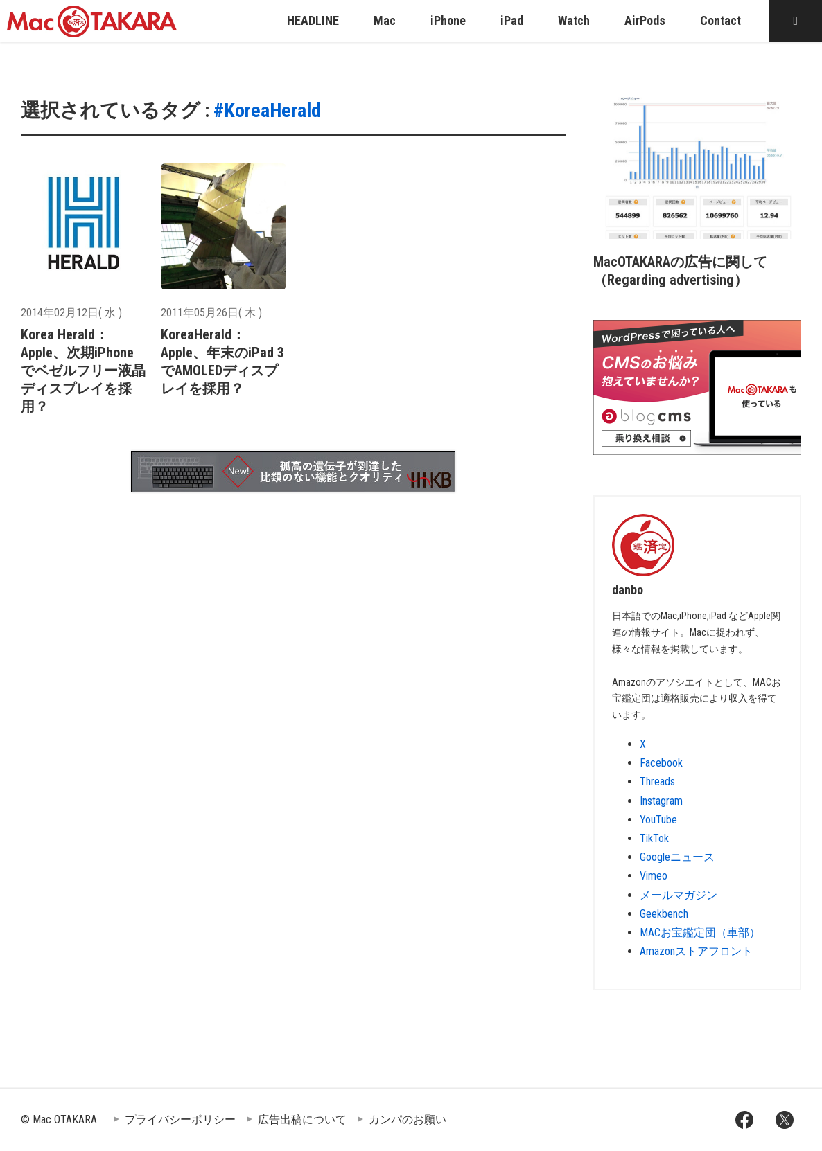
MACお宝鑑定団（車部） (700, 932)
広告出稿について (302, 1119)
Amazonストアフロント (696, 951)
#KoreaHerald (267, 110)
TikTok (654, 838)
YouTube (658, 819)
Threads (657, 781)
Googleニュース (677, 857)
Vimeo (653, 875)
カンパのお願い (407, 1119)
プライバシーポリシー (180, 1119)
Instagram (661, 801)
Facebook (661, 762)
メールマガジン (678, 895)
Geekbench (664, 913)
